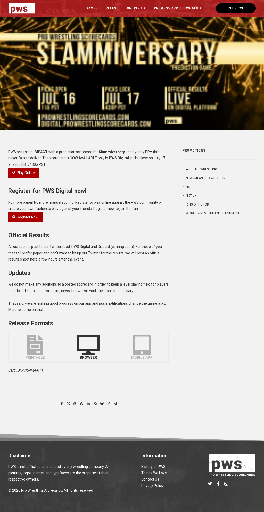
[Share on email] (115, 404)
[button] (210, 484)
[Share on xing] (108, 404)
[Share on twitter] (68, 404)
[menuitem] (91, 8)
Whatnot (194, 8)
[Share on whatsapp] (95, 404)
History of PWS (153, 466)
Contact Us (150, 479)
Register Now (25, 217)
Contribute (135, 8)
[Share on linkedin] (88, 404)
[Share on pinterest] (82, 404)
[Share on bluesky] (102, 404)
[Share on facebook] (62, 404)
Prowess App (166, 8)
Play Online (23, 173)
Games (92, 8)
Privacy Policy (152, 486)
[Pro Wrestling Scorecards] (22, 8)
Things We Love (154, 473)
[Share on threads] (75, 404)
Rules (111, 8)
